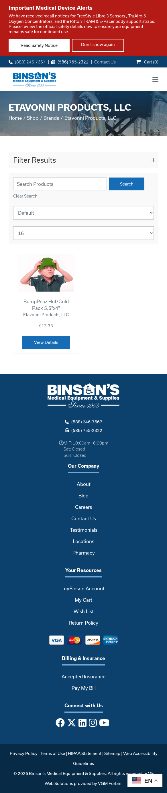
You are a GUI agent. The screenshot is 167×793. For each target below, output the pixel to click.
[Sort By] (83, 213)
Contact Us (105, 62)
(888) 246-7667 (27, 62)
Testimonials (83, 530)
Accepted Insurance (83, 676)
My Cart (83, 600)
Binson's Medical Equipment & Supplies (67, 773)
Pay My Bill (84, 688)
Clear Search (25, 196)
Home (15, 118)
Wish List (84, 611)
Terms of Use (52, 753)
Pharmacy (83, 552)
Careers (83, 507)
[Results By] (83, 233)
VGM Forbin (109, 783)
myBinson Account (83, 588)
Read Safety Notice (39, 45)
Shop (32, 118)
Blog (83, 495)
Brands (51, 118)
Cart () (147, 61)
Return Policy (83, 622)
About (84, 484)
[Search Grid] (60, 184)
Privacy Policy (24, 753)
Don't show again (98, 44)
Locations (83, 541)
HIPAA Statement (84, 753)
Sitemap (112, 753)
